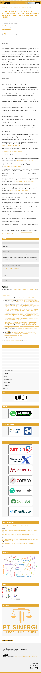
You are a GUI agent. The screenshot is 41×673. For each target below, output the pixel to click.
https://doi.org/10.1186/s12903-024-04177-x (12, 166)
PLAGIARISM (5, 373)
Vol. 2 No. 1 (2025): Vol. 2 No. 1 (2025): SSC (19, 7)
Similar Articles (6, 295)
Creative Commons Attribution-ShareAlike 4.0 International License (25, 289)
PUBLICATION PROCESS (8, 364)
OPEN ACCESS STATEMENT (8, 367)
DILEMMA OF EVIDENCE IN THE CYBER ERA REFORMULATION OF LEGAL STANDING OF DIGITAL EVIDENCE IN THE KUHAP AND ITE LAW (22, 309)
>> (13, 337)
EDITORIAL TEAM (6, 353)
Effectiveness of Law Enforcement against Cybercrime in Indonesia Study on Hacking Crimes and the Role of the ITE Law (22, 305)
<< (2, 337)
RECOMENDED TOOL (7, 442)
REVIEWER (5, 356)
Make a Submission (7, 640)
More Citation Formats (8, 259)
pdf (5, 238)
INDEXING (5, 376)
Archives (8, 7)
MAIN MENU (5, 346)
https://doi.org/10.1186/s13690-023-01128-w (25, 181)
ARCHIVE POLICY (6, 382)
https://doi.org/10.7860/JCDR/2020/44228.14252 (12, 151)
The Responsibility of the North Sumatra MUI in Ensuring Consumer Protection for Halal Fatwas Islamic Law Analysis (21, 322)
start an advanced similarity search (14, 340)
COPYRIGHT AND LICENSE (8, 370)
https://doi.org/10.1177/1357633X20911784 (11, 145)
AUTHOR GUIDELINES (7, 379)
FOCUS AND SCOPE (7, 350)
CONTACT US (5, 388)
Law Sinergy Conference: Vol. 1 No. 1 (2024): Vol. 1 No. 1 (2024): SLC (22, 299)
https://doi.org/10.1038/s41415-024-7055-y (25, 160)
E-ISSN (4, 392)
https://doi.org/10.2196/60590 (11, 96)
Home (3, 7)
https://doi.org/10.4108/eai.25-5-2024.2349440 (18, 190)
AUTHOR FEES (6, 385)
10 (11, 337)
